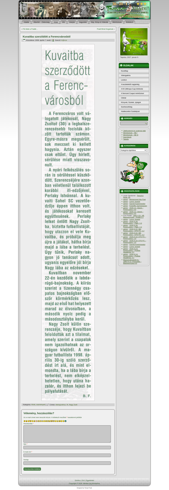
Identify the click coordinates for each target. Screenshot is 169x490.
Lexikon (124, 80)
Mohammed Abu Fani (137, 199)
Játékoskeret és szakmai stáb (134, 131)
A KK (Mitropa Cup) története (132, 89)
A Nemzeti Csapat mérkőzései (132, 93)
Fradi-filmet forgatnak (105, 29)
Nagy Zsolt (73, 405)
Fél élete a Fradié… (30, 29)
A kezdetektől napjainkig (130, 84)
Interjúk (72, 22)
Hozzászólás (29, 424)
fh (67, 405)
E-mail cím (28, 452)
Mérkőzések (117, 22)
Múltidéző (129, 22)
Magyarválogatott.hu (131, 260)
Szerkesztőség (126, 107)
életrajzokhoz (61, 405)
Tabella (126, 139)
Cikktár (123, 98)
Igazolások (127, 137)
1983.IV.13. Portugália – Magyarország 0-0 (132, 262)
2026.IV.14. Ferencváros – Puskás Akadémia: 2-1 (131, 250)
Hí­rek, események (38, 405)
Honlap (26, 460)
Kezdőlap (124, 71)
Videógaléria (125, 75)
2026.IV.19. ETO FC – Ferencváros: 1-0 (134, 238)
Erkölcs (78, 480)
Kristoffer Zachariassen (138, 206)
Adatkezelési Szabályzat (130, 111)
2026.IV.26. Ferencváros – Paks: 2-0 (132, 222)
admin (125, 199)
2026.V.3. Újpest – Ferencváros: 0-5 (133, 209)
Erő (83, 480)
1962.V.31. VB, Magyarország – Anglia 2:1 (133, 216)
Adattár (26, 22)
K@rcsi (64, 40)
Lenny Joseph (134, 202)
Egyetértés (90, 480)
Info (63, 22)
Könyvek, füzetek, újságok (131, 102)
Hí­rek (56, 22)
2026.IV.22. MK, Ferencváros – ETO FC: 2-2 (133, 230)
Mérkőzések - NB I (130, 133)
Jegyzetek (83, 22)
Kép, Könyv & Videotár (99, 22)
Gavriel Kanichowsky (137, 204)
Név (25, 444)
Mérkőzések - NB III (130, 135)
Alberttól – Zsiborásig (41, 22)
